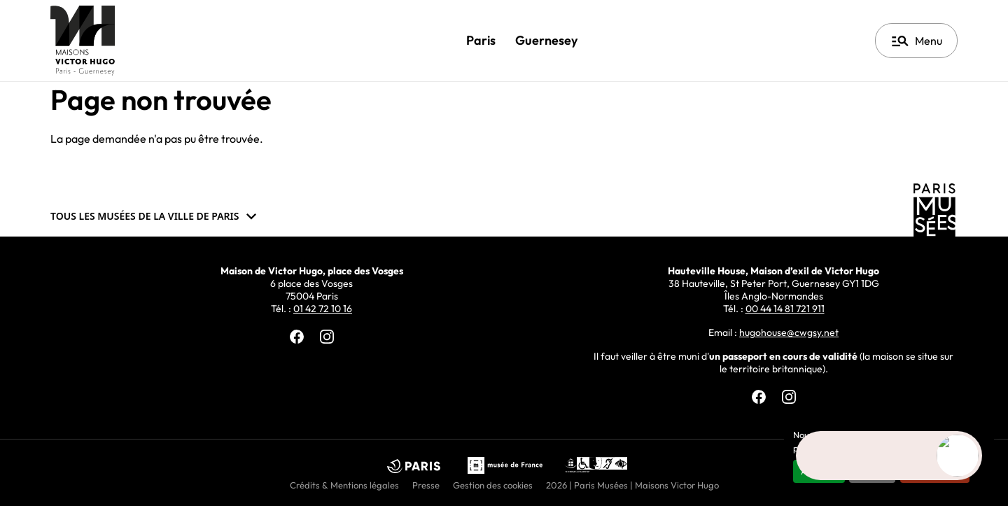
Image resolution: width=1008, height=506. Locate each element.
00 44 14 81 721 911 (785, 308)
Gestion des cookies (493, 485)
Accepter (819, 471)
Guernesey (546, 40)
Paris (481, 40)
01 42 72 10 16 (322, 308)
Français (813, 41)
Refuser (872, 471)
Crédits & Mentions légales (344, 485)
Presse (426, 485)
